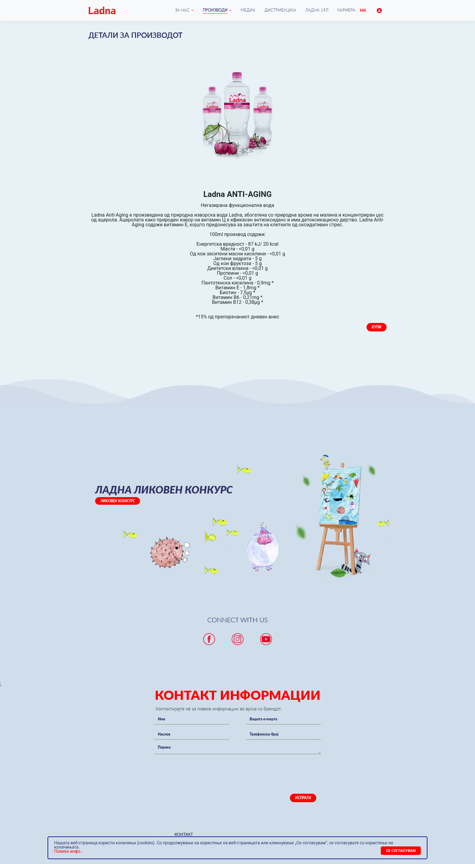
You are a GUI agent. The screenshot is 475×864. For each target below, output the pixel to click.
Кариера (346, 10)
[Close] (401, 850)
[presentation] (200, 769)
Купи (376, 327)
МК (363, 10)
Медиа (248, 10)
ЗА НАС (182, 10)
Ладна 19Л (316, 10)
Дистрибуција (280, 10)
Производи (215, 10)
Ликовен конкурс (117, 501)
